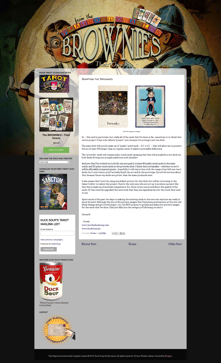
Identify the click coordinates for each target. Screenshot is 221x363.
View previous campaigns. (51, 240)
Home (132, 244)
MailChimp (56, 244)
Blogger (168, 356)
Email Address (46, 229)
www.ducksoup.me (91, 228)
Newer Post (89, 244)
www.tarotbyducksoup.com (95, 225)
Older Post (175, 244)
